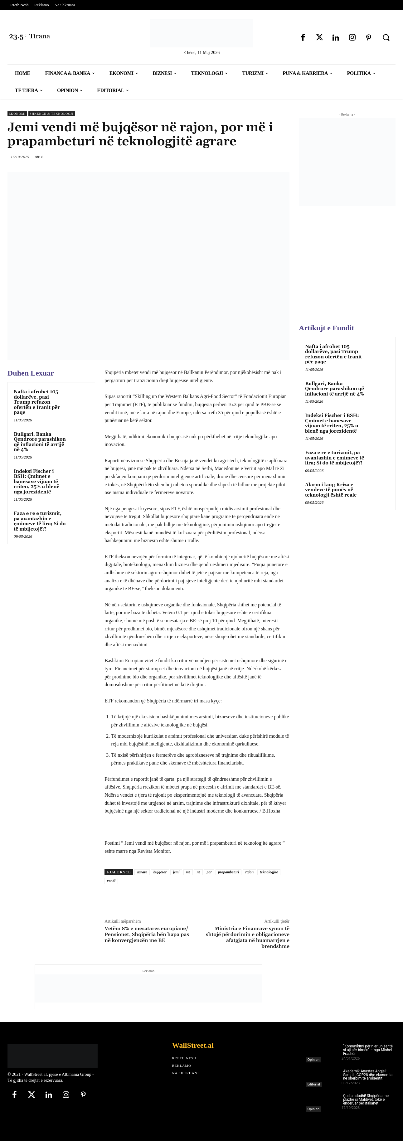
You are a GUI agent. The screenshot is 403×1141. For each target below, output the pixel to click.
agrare (142, 872)
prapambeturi (228, 872)
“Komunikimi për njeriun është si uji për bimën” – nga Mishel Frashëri (368, 1050)
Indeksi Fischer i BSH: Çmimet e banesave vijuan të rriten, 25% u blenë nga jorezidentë (36, 482)
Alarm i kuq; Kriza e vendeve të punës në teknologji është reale (331, 490)
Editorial (314, 1084)
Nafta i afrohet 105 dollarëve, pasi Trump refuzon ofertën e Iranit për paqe (37, 402)
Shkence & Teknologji (51, 113)
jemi (176, 872)
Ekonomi (17, 113)
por (209, 872)
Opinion (313, 1059)
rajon (249, 872)
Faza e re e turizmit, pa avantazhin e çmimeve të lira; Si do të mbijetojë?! (40, 521)
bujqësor (160, 872)
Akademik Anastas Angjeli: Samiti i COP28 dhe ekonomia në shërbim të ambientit (367, 1075)
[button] (386, 37)
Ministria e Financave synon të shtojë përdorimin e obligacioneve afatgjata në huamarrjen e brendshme (247, 937)
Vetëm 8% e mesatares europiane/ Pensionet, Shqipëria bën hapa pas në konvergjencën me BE (146, 934)
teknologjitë (269, 872)
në (198, 872)
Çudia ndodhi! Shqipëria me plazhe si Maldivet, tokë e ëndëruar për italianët (366, 1099)
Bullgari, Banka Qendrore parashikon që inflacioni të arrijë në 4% (40, 442)
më (188, 872)
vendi (111, 881)
